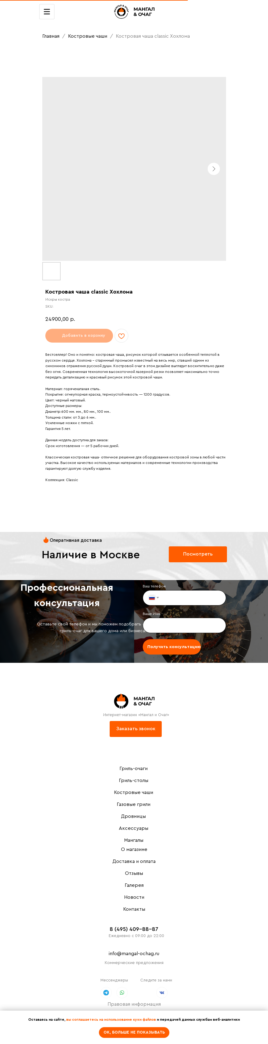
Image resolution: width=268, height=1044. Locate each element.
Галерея (134, 885)
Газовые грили (133, 804)
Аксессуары (133, 828)
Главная (50, 36)
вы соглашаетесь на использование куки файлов (111, 1019)
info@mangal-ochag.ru (134, 953)
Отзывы (134, 873)
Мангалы (133, 840)
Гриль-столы (133, 780)
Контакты (134, 909)
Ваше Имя (151, 614)
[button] (136, 729)
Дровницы (133, 816)
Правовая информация (134, 1004)
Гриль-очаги (133, 768)
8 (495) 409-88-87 (134, 929)
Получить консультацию (174, 647)
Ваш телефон (154, 586)
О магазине (134, 849)
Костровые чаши (88, 36)
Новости (134, 897)
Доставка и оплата (134, 861)
